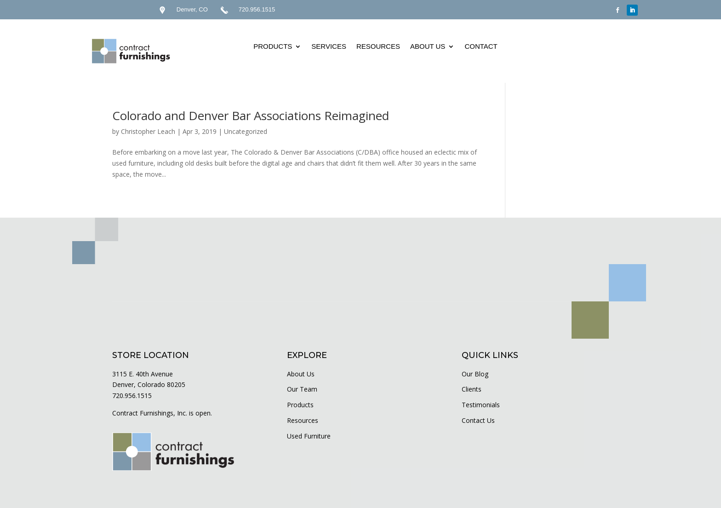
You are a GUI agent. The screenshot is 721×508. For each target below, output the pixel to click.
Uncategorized (245, 131)
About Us (301, 373)
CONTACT (480, 46)
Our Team (302, 389)
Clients (471, 389)
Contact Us (478, 420)
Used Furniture (309, 436)
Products (300, 404)
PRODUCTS (272, 46)
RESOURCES (378, 46)
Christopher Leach (148, 131)
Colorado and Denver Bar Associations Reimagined (250, 115)
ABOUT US (427, 46)
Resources (302, 420)
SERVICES (328, 46)
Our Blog (475, 373)
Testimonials (481, 404)
